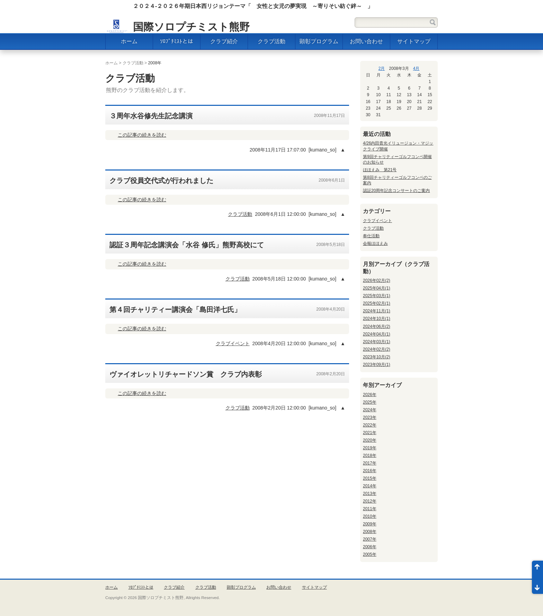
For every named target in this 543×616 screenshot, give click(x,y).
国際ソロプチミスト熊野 (191, 27)
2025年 (369, 402)
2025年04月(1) (376, 288)
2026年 (369, 394)
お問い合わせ (366, 41)
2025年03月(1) (376, 295)
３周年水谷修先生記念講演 (151, 116)
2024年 (369, 409)
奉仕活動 (371, 235)
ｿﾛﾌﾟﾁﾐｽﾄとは (176, 41)
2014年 (369, 486)
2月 (382, 68)
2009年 (369, 524)
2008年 (369, 531)
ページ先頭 (537, 569)
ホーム (129, 41)
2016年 (369, 470)
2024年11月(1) (376, 311)
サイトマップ (413, 41)
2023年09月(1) (376, 364)
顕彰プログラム (319, 41)
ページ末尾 (537, 585)
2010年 (369, 516)
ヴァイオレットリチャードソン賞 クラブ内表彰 (185, 374)
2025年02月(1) (376, 303)
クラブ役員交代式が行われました (161, 180)
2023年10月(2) (376, 357)
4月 (416, 68)
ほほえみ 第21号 (380, 169)
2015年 (369, 478)
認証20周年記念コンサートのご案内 (396, 190)
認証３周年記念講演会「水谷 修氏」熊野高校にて (186, 245)
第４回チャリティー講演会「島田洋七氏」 (175, 309)
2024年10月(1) (376, 318)
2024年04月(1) (376, 334)
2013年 (369, 493)
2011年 (369, 508)
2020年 (369, 440)
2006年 (369, 546)
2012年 (369, 501)
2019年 (369, 447)
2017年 (369, 463)
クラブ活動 (271, 41)
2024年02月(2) (376, 349)
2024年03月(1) (376, 341)
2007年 (369, 539)
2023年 (369, 417)
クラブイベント (233, 343)
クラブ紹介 (224, 41)
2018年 (369, 455)
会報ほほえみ (375, 243)
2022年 (369, 425)
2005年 (369, 554)
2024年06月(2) (376, 326)
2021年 (369, 432)
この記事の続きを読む (142, 135)
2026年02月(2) (376, 280)
